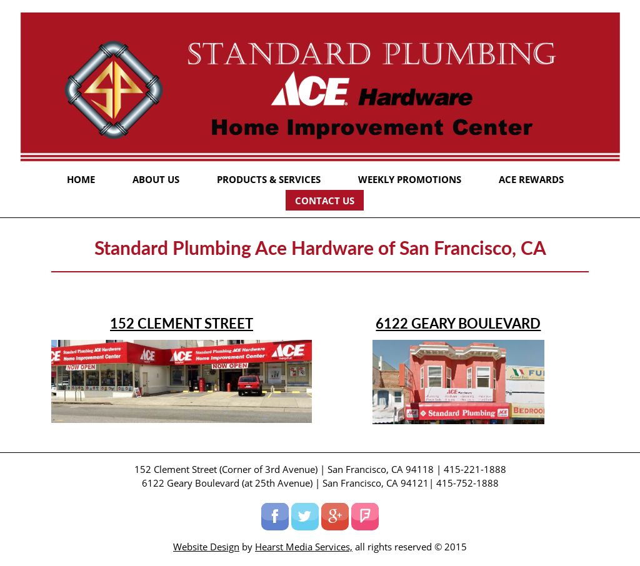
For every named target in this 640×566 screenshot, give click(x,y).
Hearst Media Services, (303, 546)
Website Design (206, 546)
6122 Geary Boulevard (458, 323)
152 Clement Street (181, 323)
